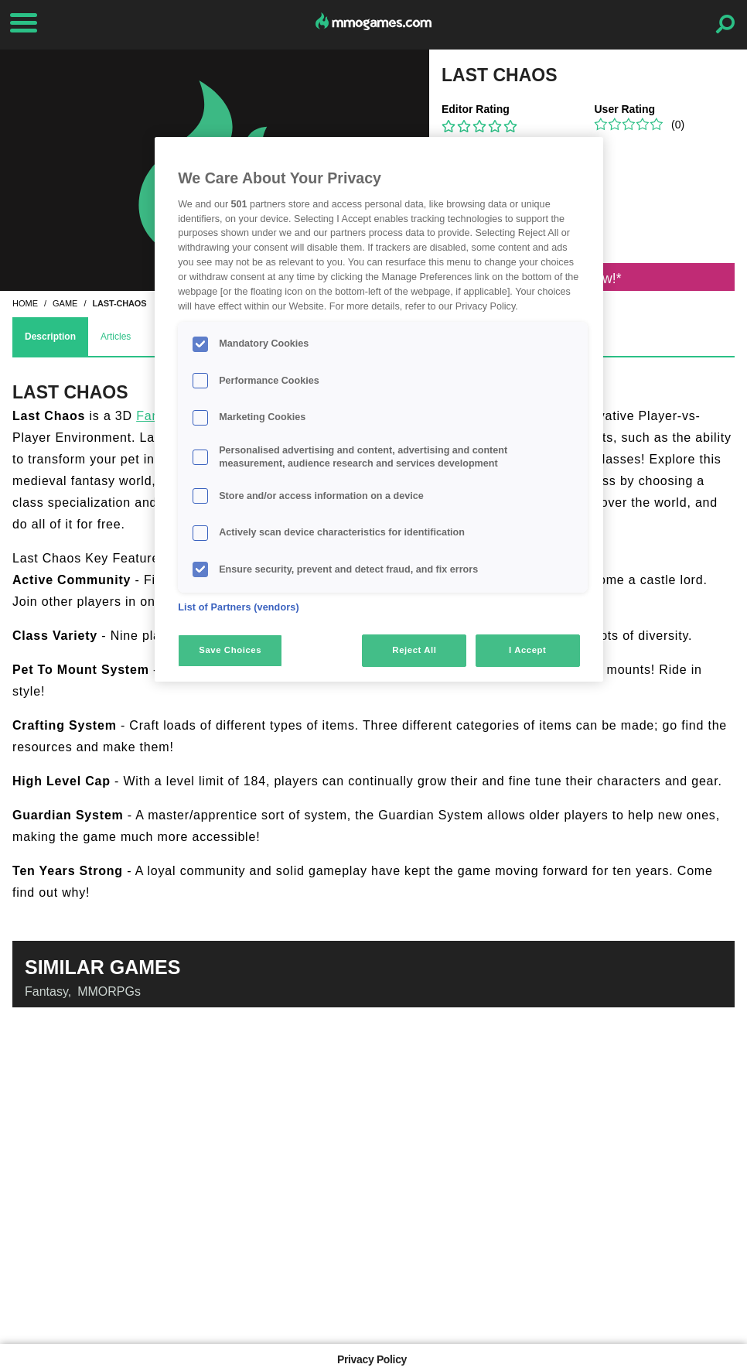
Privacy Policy (372, 1359)
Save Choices (230, 650)
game (65, 303)
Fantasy (46, 991)
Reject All (414, 650)
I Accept (527, 650)
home (25, 303)
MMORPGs (109, 991)
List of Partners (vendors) (238, 607)
